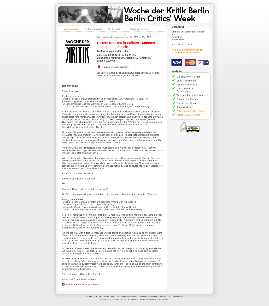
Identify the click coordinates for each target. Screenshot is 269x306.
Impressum (152, 297)
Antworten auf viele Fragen (190, 111)
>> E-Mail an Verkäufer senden (187, 49)
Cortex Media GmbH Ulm (108, 297)
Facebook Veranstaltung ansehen (81, 284)
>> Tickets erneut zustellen (185, 52)
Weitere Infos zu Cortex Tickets (113, 299)
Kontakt (162, 297)
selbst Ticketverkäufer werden (133, 297)
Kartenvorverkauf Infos (137, 299)
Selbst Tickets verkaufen (189, 115)
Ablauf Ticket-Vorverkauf (158, 299)
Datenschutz (177, 297)
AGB (168, 297)
